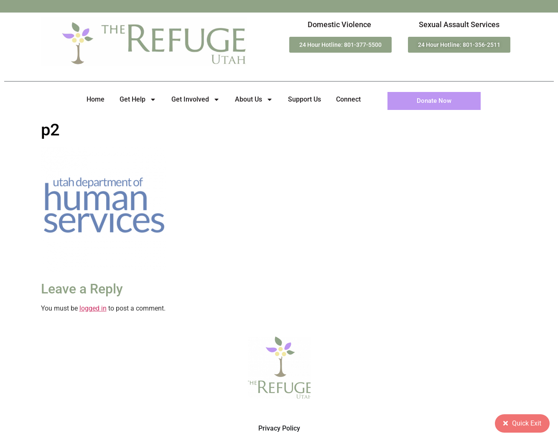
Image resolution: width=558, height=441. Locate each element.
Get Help (138, 99)
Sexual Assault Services (459, 24)
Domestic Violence (339, 24)
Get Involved (195, 99)
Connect (348, 99)
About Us (254, 99)
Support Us (304, 99)
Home (95, 99)
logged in (93, 308)
